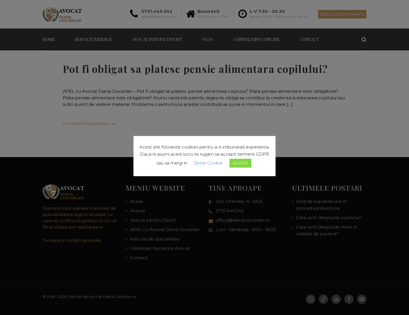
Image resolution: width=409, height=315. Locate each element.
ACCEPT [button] (240, 163)
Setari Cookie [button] (208, 163)
